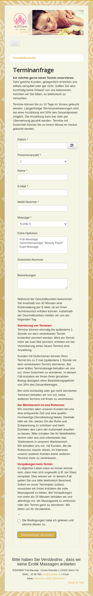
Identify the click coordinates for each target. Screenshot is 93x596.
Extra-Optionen (27, 233)
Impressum (39, 578)
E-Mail (23, 186)
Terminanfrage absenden (36, 534)
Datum (23, 139)
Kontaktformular (24, 58)
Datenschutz (58, 578)
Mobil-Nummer (28, 202)
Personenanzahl (29, 155)
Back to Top (76, 582)
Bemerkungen (27, 275)
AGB (48, 578)
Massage (24, 217)
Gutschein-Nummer (30, 259)
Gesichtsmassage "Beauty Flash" (42, 243)
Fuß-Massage (42, 239)
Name (22, 170)
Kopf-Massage (42, 247)
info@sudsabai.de (52, 574)
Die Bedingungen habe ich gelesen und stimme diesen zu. (46, 522)
